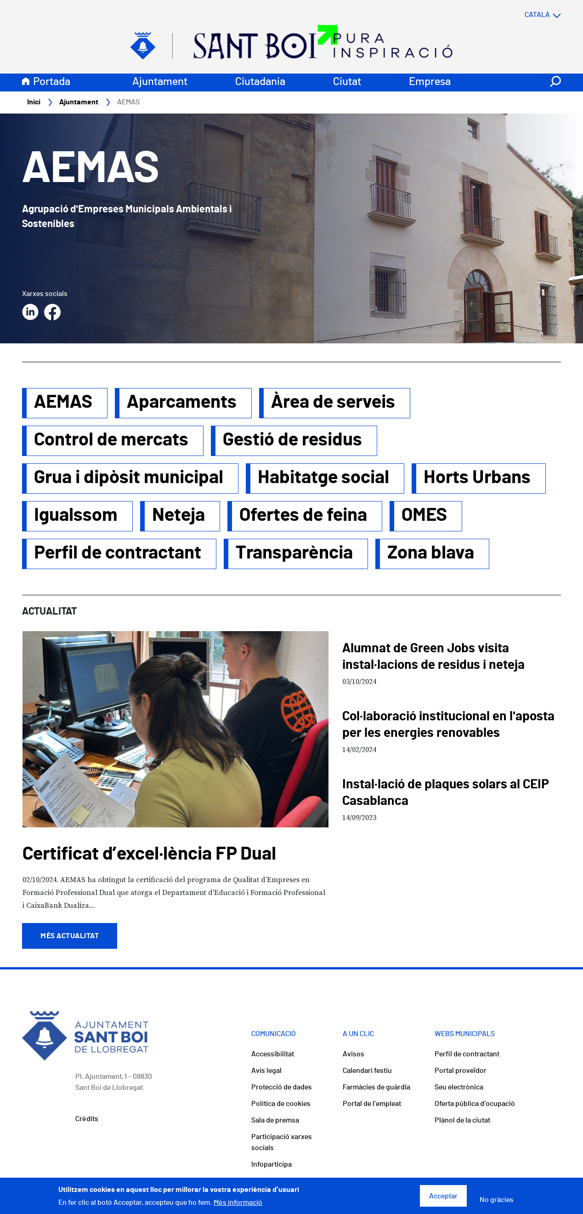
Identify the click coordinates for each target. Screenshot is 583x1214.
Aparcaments (182, 402)
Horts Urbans (477, 477)
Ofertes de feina (303, 515)
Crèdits (86, 1119)
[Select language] (524, 14)
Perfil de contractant (117, 553)
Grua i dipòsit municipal (128, 477)
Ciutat (347, 81)
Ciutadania (260, 81)
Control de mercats (111, 440)
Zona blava (430, 553)
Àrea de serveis (333, 402)
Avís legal (266, 1070)
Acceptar (443, 1199)
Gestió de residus (292, 440)
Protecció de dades (281, 1087)
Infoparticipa (271, 1164)
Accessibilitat (272, 1054)
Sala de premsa (275, 1120)
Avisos (353, 1054)
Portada (51, 81)
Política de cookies (281, 1103)
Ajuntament (159, 81)
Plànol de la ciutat (462, 1120)
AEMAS (63, 402)
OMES (424, 515)
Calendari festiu (367, 1070)
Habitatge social (323, 477)
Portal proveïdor (461, 1070)
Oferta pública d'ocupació (475, 1103)
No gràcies (497, 1202)
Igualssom (76, 515)
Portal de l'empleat (372, 1103)
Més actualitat (69, 936)
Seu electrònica (459, 1087)
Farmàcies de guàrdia (376, 1087)
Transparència (294, 553)
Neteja (178, 515)
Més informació (238, 1205)
